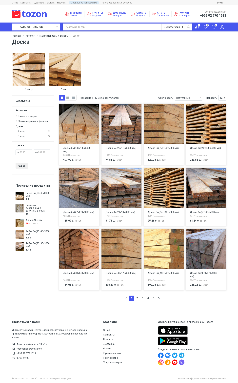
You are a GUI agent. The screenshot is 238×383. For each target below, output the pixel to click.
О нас (15, 2)
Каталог (30, 35)
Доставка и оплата (44, 2)
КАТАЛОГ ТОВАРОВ (36, 27)
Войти (220, 2)
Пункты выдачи (112, 353)
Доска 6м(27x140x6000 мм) (163, 212)
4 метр (29, 89)
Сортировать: (166, 97)
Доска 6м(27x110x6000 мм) (120, 148)
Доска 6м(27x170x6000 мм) (78, 212)
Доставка (109, 343)
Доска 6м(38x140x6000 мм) (78, 273)
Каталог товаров (27, 116)
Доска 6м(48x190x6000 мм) (205, 148)
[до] (44, 152)
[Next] (159, 298)
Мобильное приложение (84, 2)
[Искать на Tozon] (112, 27)
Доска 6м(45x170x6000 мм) (163, 273)
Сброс (21, 166)
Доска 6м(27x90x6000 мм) (204, 212)
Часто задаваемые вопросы (117, 2)
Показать (211, 97)
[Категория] (173, 27)
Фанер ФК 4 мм (34, 220)
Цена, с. (33, 145)
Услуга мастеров (112, 362)
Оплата (107, 348)
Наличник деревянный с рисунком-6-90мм (35, 208)
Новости (61, 2)
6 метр (65, 89)
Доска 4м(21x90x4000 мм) (120, 212)
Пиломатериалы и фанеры (54, 35)
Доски (19, 126)
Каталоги (33, 110)
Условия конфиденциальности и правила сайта (202, 378)
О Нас (106, 330)
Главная (16, 35)
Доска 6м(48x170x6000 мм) (120, 273)
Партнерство (110, 357)
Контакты (25, 2)
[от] (26, 152)
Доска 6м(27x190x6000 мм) (163, 148)
